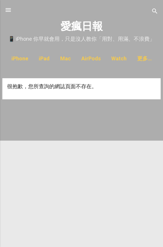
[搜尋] (154, 12)
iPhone (19, 58)
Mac (65, 58)
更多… (144, 58)
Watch (119, 58)
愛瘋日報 (82, 26)
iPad (44, 58)
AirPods (91, 58)
